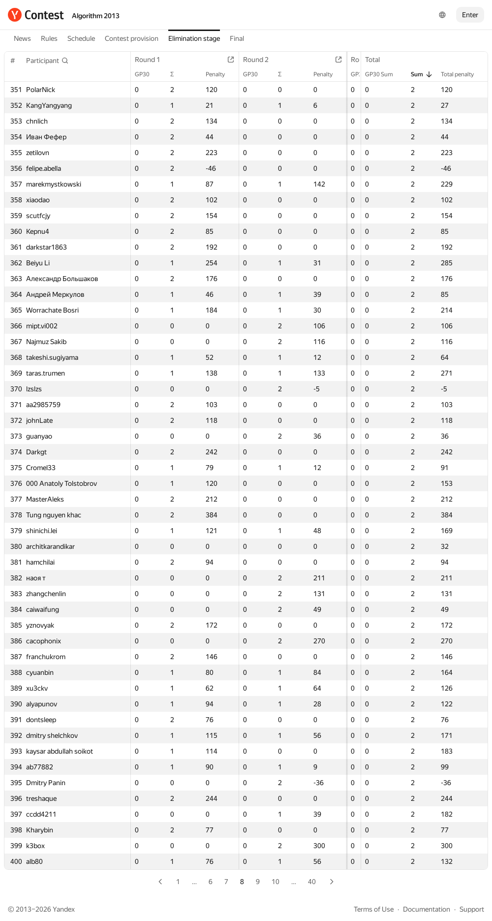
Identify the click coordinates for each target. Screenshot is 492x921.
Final (237, 38)
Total (377, 59)
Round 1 (152, 59)
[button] (47, 60)
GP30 (147, 74)
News (22, 38)
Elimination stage (194, 38)
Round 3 (352, 59)
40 (312, 882)
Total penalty (462, 74)
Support (472, 909)
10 (275, 882)
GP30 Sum (384, 74)
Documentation (426, 909)
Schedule (81, 38)
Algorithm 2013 (96, 16)
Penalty (211, 74)
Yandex (64, 909)
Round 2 (252, 59)
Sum (422, 74)
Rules (49, 38)
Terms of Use (374, 909)
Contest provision (131, 38)
